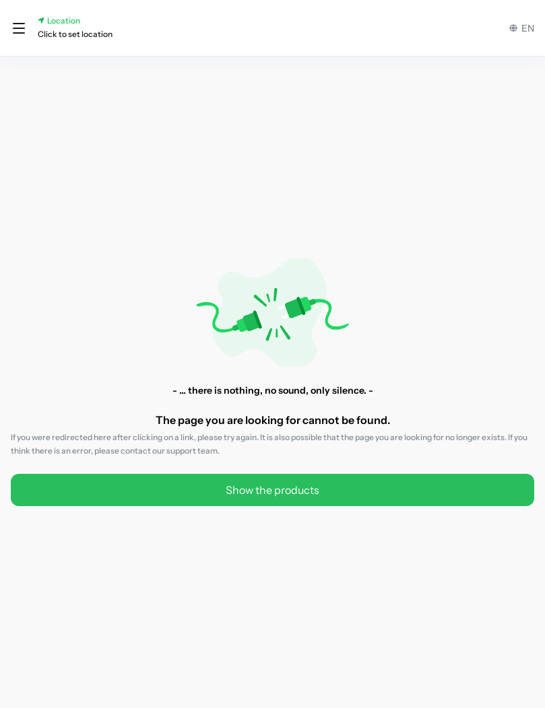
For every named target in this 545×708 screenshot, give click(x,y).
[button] (19, 28)
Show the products (272, 490)
